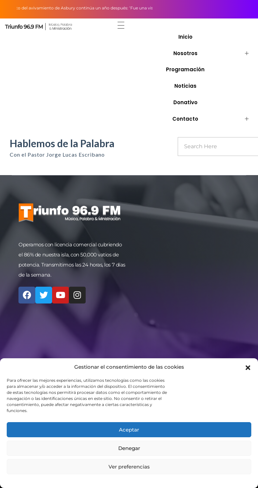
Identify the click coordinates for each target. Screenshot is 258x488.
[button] (248, 367)
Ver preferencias (129, 466)
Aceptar (129, 429)
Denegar (129, 448)
